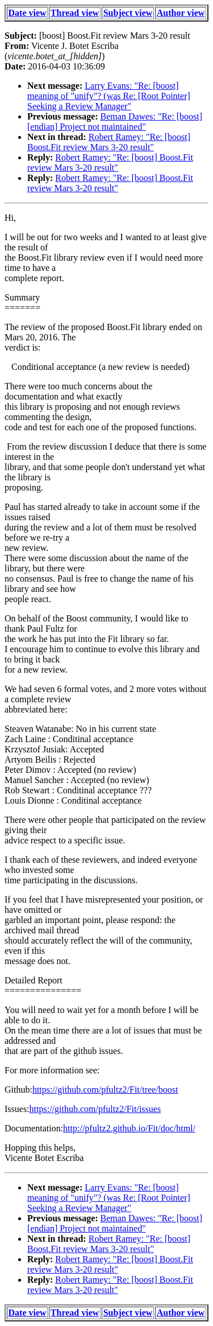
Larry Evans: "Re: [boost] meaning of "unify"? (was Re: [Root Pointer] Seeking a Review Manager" (108, 96)
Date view (28, 13)
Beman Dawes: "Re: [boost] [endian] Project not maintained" (114, 121)
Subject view (128, 13)
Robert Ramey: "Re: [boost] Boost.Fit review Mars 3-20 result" (108, 142)
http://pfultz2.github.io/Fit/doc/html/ (129, 1128)
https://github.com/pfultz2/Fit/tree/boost (105, 1089)
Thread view (75, 13)
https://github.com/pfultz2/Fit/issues (95, 1109)
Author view (181, 13)
